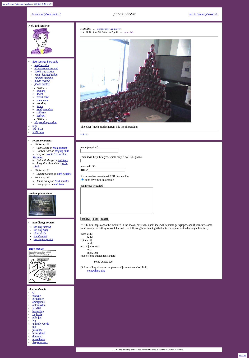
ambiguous (38, 301)
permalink (129, 32)
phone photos (103, 28)
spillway (41, 112)
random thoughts (43, 77)
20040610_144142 (42, 4)
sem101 (36, 308)
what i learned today (45, 74)
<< (46, 14)
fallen (39, 106)
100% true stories (44, 71)
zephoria (37, 314)
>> (203, 14)
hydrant (40, 115)
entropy (36, 295)
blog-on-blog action (45, 122)
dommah (37, 336)
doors (39, 93)
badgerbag (38, 311)
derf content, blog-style (45, 61)
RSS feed (37, 129)
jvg (34, 320)
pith (34, 317)
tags (34, 126)
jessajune (37, 329)
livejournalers (40, 342)
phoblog (20, 4)
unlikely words (40, 323)
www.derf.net (8, 4)
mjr (34, 326)
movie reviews (42, 80)
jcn (40, 317)
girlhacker (38, 298)
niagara (40, 90)
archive (28, 4)
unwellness (38, 339)
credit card (42, 96)
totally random (44, 109)
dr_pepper (116, 28)
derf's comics (41, 65)
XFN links (38, 132)
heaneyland (38, 333)
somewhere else (96, 275)
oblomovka (38, 305)
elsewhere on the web (46, 68)
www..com (42, 100)
